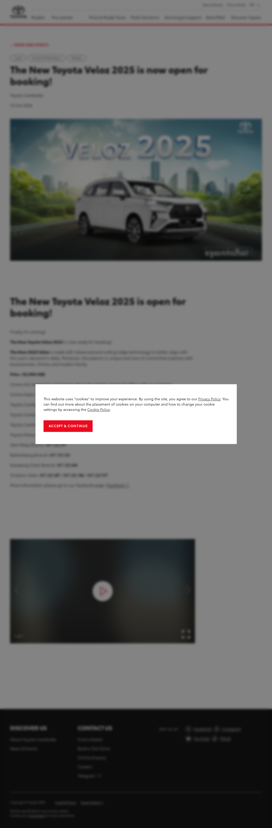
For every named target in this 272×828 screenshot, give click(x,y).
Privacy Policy (209, 399)
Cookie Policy (98, 409)
